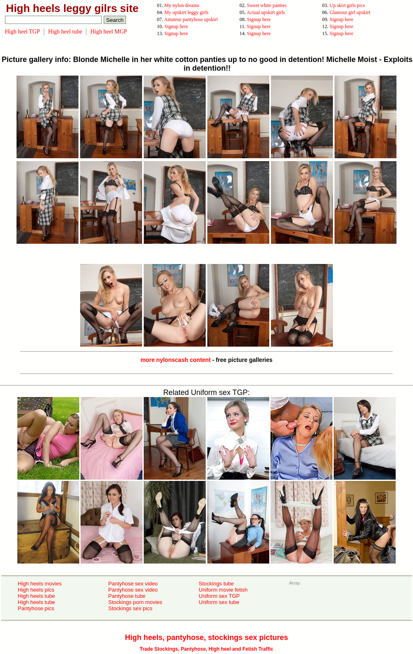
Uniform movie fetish (223, 590)
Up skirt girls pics (347, 5)
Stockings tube (216, 583)
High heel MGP (108, 32)
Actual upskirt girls (266, 12)
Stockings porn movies (135, 602)
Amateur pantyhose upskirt (191, 19)
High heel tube (65, 32)
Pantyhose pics (36, 608)
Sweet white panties (267, 5)
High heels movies (40, 583)
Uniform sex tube (219, 602)
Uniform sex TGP (219, 596)
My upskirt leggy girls (186, 12)
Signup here (259, 19)
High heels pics (36, 590)
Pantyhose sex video (133, 583)
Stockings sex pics (130, 608)
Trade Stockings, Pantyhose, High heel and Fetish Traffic (206, 649)
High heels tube (36, 596)
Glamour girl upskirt (350, 12)
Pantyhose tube (126, 596)
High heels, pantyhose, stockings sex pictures (206, 637)
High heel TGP (22, 32)
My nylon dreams (181, 5)
